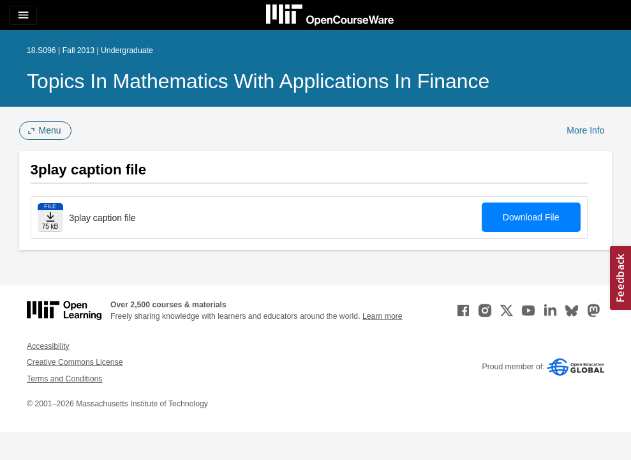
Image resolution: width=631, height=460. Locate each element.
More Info (585, 130)
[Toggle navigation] (23, 15)
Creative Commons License (74, 362)
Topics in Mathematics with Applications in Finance (258, 81)
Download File (531, 217)
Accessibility (48, 346)
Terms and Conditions (64, 378)
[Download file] (50, 217)
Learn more (382, 316)
